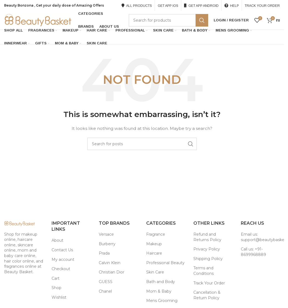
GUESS (105, 282)
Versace (106, 234)
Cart (56, 278)
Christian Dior (111, 272)
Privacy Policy (206, 249)
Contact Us (62, 250)
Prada (104, 254)
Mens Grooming (161, 301)
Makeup (154, 244)
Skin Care (155, 272)
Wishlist (59, 297)
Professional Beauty (165, 263)
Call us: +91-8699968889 (253, 252)
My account (63, 260)
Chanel (105, 291)
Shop (56, 288)
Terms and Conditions (203, 271)
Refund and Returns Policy (207, 237)
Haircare (154, 254)
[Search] (168, 20)
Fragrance (155, 234)
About (57, 241)
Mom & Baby (158, 291)
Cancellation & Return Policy (207, 296)
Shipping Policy (208, 259)
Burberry (107, 244)
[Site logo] (38, 20)
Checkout (61, 269)
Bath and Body (160, 282)
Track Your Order (209, 283)
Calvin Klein (109, 263)
